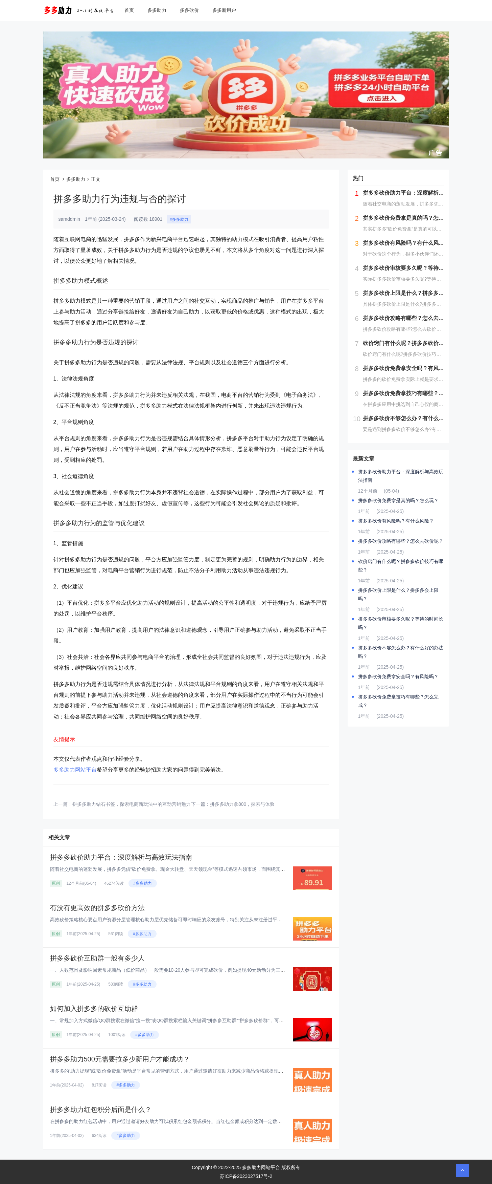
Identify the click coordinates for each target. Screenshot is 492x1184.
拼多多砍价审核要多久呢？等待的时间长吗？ (400, 623)
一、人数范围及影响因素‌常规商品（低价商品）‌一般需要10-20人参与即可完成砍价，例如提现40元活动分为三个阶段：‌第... (179, 970)
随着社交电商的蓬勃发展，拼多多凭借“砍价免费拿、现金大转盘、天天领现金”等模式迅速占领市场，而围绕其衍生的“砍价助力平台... (189, 869)
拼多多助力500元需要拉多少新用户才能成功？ (120, 1059)
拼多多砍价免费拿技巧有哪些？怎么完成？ (398, 701)
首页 (129, 10)
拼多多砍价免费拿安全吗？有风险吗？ (398, 676)
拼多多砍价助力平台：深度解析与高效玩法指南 (121, 857)
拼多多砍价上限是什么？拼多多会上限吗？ (398, 594)
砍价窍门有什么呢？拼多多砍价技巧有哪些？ (400, 566)
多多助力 (156, 10)
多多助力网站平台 (75, 770)
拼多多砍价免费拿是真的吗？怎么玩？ (398, 500)
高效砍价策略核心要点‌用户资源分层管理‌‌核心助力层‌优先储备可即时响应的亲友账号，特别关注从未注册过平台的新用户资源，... (184, 919)
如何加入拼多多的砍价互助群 (94, 1008)
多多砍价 (189, 10)
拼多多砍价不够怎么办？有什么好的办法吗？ (400, 652)
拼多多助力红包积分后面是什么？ (100, 1109)
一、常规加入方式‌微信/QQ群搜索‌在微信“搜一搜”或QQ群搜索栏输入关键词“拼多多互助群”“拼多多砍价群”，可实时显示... (176, 1020)
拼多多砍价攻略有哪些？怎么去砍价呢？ (400, 541)
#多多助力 (179, 219)
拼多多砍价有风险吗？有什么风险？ (396, 520)
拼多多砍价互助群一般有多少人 (97, 958)
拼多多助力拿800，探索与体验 (242, 804)
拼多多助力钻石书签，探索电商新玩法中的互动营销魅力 (131, 804)
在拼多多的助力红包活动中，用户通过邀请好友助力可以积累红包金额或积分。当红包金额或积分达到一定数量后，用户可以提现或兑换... (194, 1121)
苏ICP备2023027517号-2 (246, 1176)
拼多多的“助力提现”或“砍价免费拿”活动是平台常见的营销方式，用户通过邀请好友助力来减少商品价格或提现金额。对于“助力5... (185, 1071)
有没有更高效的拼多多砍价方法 (97, 907)
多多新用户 (224, 10)
